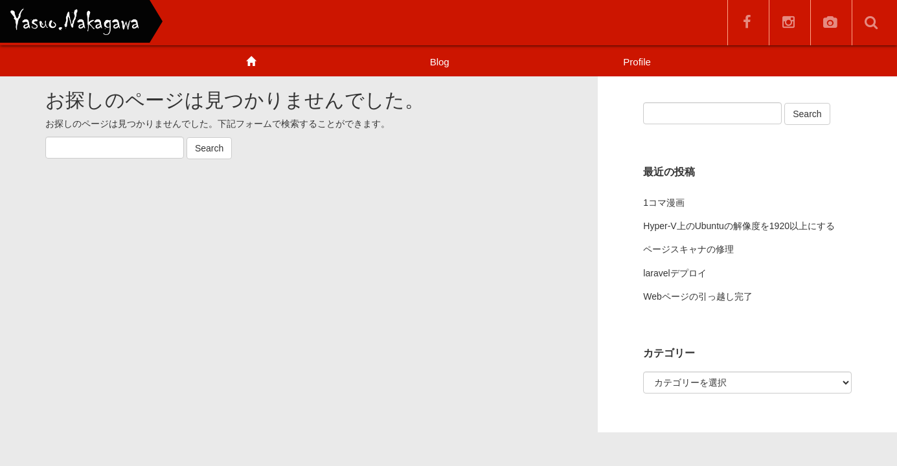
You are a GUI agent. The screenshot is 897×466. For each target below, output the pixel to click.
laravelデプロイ (674, 273)
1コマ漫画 (664, 202)
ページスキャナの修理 (688, 249)
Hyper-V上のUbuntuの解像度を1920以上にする (739, 226)
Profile (637, 61)
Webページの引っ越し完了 (698, 296)
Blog (439, 61)
